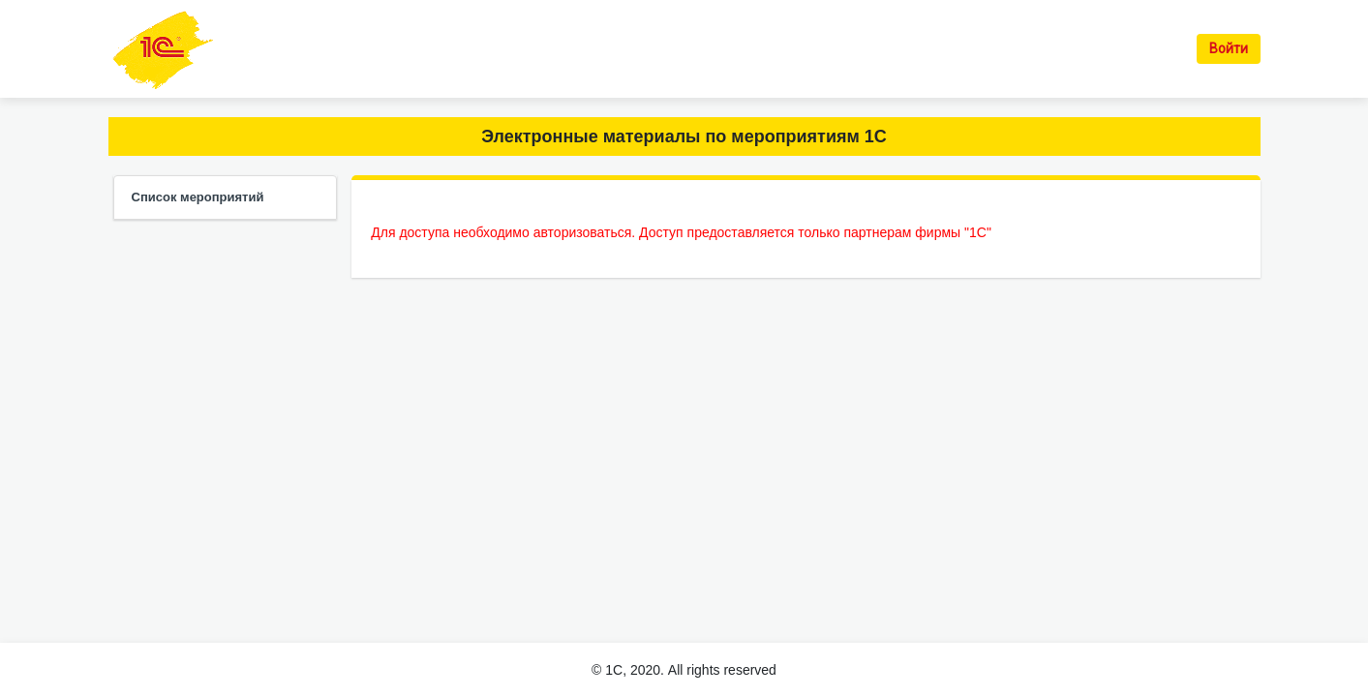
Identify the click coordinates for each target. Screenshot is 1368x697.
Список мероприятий (198, 197)
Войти (1228, 48)
